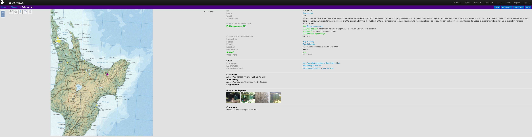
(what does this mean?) (316, 26)
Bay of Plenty (308, 42)
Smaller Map (518, 7)
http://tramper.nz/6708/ (312, 66)
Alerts (508, 3)
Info (467, 3)
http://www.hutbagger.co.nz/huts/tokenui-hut (321, 63)
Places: (14, 7)
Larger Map (506, 7)
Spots (499, 3)
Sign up (527, 3)
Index (497, 7)
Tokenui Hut (308, 13)
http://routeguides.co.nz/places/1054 (318, 68)
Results (489, 3)
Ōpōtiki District (309, 44)
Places (477, 3)
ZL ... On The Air (16, 3)
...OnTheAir (456, 3)
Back (528, 7)
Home (3, 7)
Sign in (517, 3)
